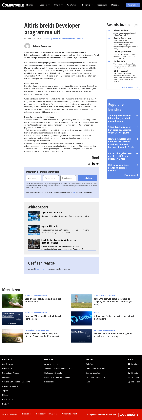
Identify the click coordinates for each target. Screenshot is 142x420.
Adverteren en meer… (52, 364)
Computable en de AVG (95, 369)
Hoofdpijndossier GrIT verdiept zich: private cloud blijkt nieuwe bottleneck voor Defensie (121, 143)
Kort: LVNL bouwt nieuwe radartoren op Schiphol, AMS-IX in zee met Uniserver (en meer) (113, 301)
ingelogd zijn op (42, 269)
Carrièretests (7, 364)
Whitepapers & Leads (53, 373)
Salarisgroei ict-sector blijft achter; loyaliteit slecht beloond (119, 118)
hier (74, 192)
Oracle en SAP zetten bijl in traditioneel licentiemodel (43, 317)
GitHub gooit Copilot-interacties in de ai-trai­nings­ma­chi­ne (114, 317)
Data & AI (97, 313)
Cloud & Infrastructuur (104, 295)
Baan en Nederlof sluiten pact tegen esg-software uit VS (43, 300)
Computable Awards (10, 373)
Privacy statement (69, 414)
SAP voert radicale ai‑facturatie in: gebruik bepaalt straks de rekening (113, 335)
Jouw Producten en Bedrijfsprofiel (58, 369)
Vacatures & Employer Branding (57, 377)
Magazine (6, 377)
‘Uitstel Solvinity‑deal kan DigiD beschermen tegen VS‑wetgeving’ (120, 130)
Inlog (88, 382)
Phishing (6, 395)
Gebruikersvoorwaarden (46, 414)
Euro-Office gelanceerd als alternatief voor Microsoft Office (120, 156)
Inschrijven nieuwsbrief (95, 377)
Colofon (89, 364)
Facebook (135, 364)
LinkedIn (134, 373)
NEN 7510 (6, 404)
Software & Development (64, 39)
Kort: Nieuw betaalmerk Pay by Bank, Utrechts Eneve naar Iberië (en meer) (42, 335)
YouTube (135, 377)
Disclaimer (26, 414)
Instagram (135, 382)
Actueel (47, 39)
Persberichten (50, 382)
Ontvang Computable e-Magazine (16, 382)
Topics (5, 391)
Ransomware (7, 399)
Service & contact (93, 373)
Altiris (80, 39)
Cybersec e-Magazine (11, 386)
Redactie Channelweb (42, 46)
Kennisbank (7, 369)
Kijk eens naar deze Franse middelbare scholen (118, 168)
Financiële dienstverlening (37, 330)
